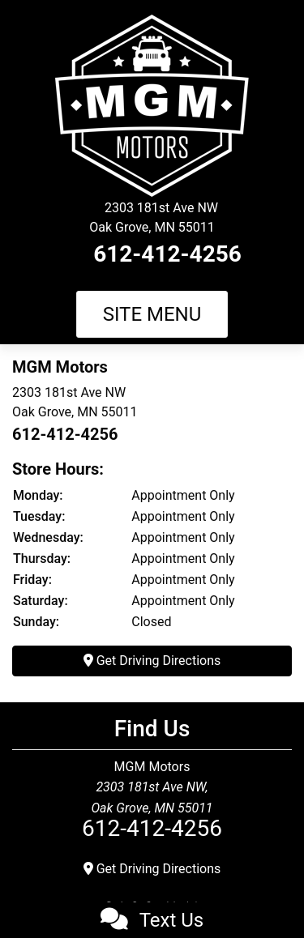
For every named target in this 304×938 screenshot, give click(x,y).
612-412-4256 (167, 254)
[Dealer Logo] (152, 105)
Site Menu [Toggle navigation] (152, 314)
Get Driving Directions (152, 660)
